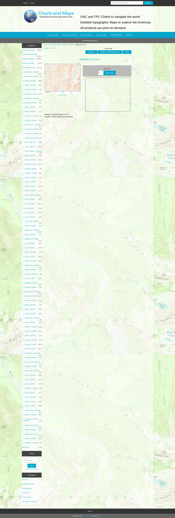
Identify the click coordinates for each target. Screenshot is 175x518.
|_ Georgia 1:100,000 (32, 173)
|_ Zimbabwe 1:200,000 (32, 443)
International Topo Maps (69, 35)
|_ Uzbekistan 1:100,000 (32, 425)
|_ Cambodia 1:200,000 (32, 129)
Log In (32, 3)
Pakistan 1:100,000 (67, 44)
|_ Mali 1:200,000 (32, 278)
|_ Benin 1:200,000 (32, 107)
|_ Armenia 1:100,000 (32, 89)
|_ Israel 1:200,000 (32, 217)
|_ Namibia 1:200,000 (32, 300)
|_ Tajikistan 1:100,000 (32, 388)
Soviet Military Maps (54, 44)
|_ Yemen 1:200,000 (32, 430)
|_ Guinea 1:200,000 (32, 191)
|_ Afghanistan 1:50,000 (32, 76)
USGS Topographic (86, 35)
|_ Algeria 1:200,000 (32, 81)
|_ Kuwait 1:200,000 (32, 234)
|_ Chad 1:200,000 (32, 142)
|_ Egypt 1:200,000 (32, 155)
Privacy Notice (26, 488)
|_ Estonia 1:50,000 (32, 160)
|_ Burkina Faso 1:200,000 (32, 125)
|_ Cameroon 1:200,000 (32, 133)
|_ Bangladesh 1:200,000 (32, 99)
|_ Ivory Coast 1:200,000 (32, 221)
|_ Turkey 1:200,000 (32, 401)
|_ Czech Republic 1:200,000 (32, 151)
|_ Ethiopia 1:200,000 (32, 164)
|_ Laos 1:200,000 (32, 243)
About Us (25, 479)
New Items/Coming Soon (89, 40)
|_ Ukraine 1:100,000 (32, 415)
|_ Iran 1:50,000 (32, 208)
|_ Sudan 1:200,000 (32, 375)
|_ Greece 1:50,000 (32, 186)
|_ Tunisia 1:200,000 (32, 397)
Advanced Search (31, 469)
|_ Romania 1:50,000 (32, 344)
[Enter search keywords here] (127, 3)
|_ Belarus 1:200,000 (32, 103)
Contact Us (25, 493)
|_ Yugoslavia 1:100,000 (32, 434)
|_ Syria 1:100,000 (32, 379)
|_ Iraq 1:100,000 (32, 213)
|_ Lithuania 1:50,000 (32, 261)
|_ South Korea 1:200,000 (32, 371)
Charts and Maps (86, 515)
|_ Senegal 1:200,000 (32, 358)
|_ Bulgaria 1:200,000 (32, 120)
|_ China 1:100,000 (32, 147)
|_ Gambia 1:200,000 (32, 169)
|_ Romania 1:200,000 (32, 340)
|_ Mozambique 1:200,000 (32, 292)
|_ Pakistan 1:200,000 (32, 331)
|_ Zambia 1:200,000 (32, 438)
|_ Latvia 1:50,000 (32, 248)
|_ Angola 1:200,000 (32, 85)
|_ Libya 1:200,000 (32, 256)
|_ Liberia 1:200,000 (32, 252)
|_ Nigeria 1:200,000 (32, 314)
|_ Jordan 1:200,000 (32, 226)
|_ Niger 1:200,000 (32, 309)
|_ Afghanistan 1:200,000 (32, 72)
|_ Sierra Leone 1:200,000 (32, 362)
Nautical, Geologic (101, 35)
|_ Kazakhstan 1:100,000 (32, 230)
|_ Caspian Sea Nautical (32, 138)
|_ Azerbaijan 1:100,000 (32, 94)
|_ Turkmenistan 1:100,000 (32, 410)
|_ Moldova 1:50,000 (32, 287)
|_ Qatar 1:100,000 (32, 335)
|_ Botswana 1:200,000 (32, 116)
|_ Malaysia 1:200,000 (32, 274)
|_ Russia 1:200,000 (32, 349)
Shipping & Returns (28, 484)
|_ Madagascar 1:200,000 (32, 265)
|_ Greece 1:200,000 (32, 182)
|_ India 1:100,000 (32, 199)
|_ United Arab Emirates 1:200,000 (32, 420)
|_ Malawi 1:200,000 (32, 270)
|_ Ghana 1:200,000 (32, 177)
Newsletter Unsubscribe (30, 501)
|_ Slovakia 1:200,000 (32, 366)
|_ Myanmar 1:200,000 (32, 296)
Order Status (26, 497)
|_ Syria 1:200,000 (32, 384)
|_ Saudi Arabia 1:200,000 (32, 353)
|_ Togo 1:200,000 (32, 393)
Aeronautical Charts (53, 35)
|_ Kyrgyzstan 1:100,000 (32, 239)
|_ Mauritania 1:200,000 (32, 283)
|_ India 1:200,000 (32, 204)
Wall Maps (129, 35)
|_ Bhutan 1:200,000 (32, 111)
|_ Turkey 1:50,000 (32, 406)
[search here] (31, 460)
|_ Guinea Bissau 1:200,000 (32, 195)
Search (31, 454)
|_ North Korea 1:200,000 (32, 318)
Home (25, 3)
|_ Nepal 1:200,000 (32, 305)
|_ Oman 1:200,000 (32, 322)
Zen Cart (100, 515)
